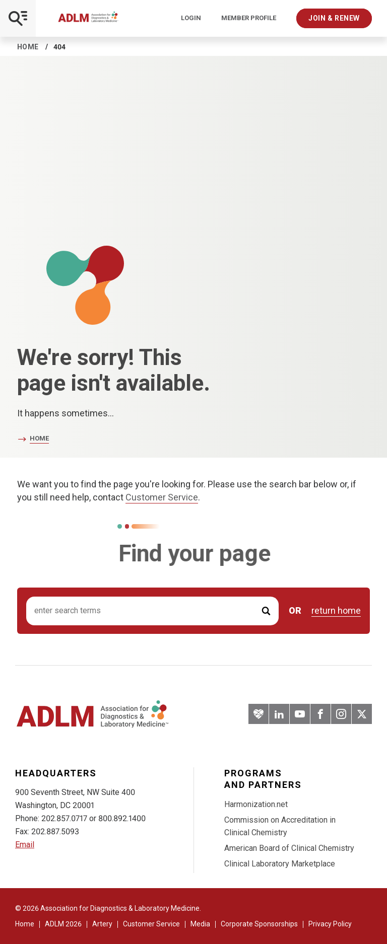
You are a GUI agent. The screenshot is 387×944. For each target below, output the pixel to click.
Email (24, 844)
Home (28, 47)
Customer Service (161, 497)
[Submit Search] (266, 611)
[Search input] (152, 611)
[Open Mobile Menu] (18, 18)
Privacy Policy (330, 924)
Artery (102, 924)
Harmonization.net (256, 804)
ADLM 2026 (63, 924)
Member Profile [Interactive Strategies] (248, 18)
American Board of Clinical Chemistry (289, 848)
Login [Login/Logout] (191, 18)
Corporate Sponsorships (259, 924)
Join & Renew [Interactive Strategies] (334, 18)
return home (336, 611)
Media (200, 924)
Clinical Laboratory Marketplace (279, 863)
